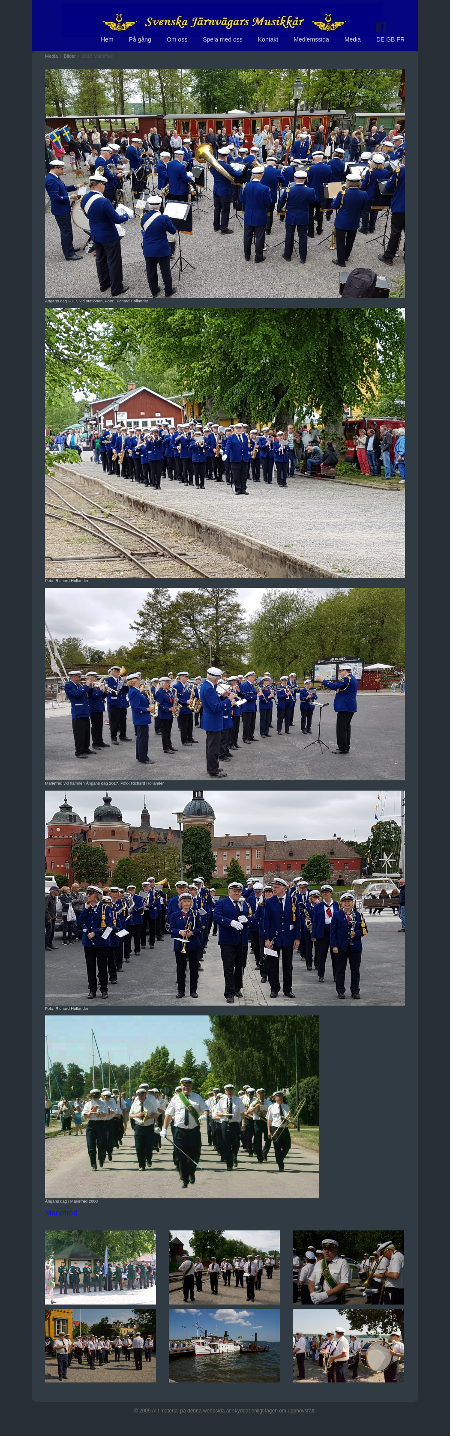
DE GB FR (390, 39)
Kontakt (268, 39)
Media (353, 39)
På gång (140, 39)
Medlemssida (311, 39)
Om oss (177, 39)
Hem (107, 39)
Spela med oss (223, 39)
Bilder (70, 56)
